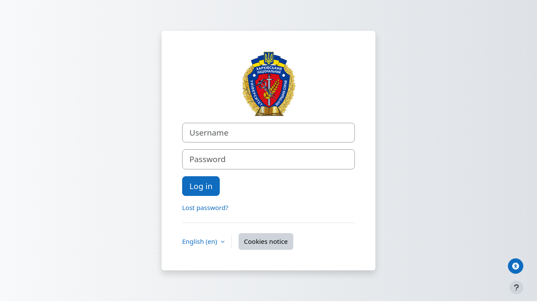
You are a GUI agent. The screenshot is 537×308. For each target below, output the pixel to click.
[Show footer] (516, 287)
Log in (200, 186)
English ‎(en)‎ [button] (200, 241)
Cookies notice (266, 241)
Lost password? (205, 207)
